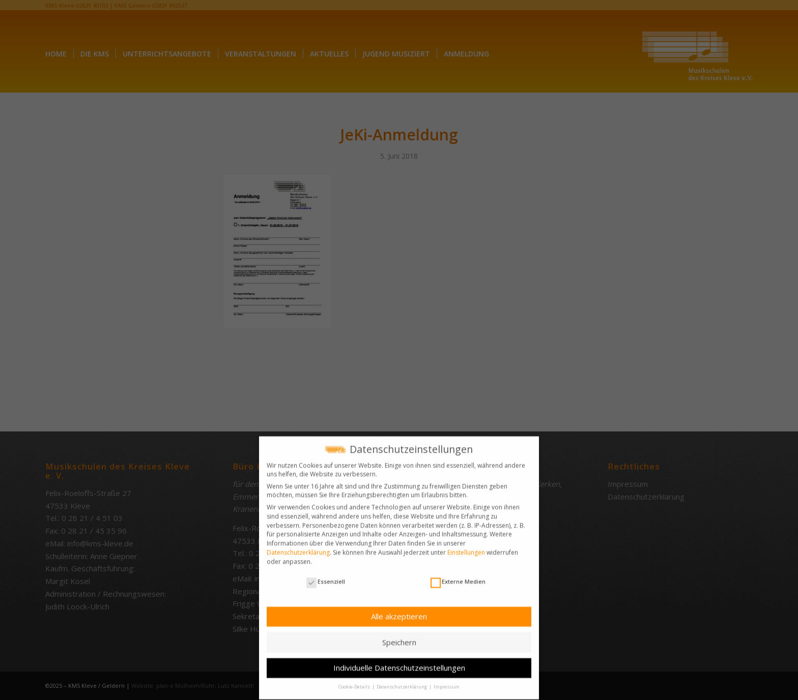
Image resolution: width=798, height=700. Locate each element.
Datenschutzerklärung (298, 546)
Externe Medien (458, 575)
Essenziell (325, 575)
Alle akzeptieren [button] (399, 610)
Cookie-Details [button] (354, 681)
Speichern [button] (399, 636)
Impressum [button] (447, 681)
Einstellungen (466, 546)
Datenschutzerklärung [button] (402, 681)
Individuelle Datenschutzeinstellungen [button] (399, 662)
